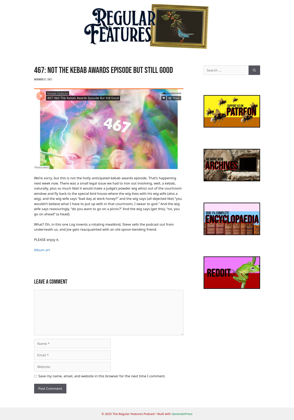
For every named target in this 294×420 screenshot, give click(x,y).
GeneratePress (182, 414)
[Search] (254, 70)
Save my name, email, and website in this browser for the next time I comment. (101, 376)
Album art (42, 250)
